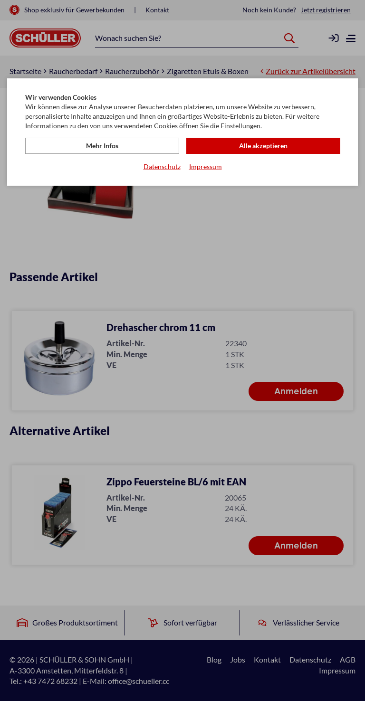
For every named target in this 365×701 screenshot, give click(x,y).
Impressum (205, 166)
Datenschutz (162, 166)
